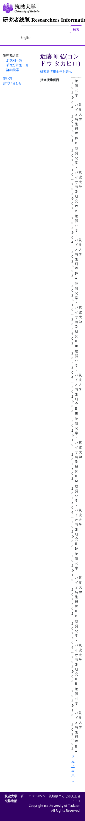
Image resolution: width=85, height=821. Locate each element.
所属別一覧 (14, 60)
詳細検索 (12, 70)
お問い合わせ (12, 83)
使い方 (7, 78)
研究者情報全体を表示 (56, 71)
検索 (76, 29)
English (26, 37)
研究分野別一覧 (17, 65)
